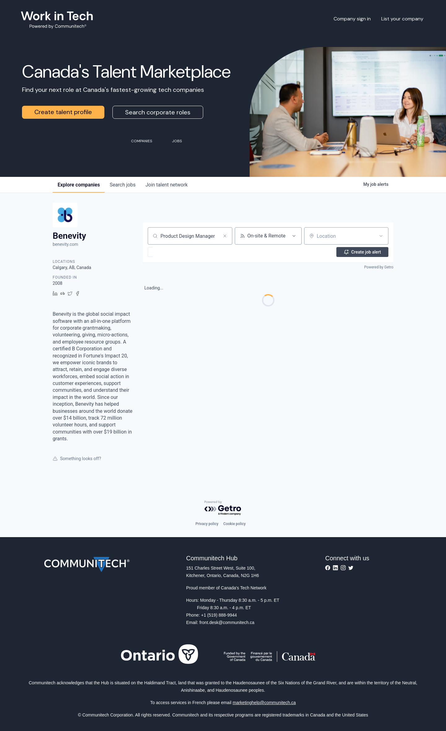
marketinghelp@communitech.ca (264, 702)
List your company (402, 18)
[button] (168, 252)
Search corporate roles (157, 112)
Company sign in (352, 18)
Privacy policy (206, 524)
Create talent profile (63, 112)
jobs (122, 185)
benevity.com (65, 244)
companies (79, 185)
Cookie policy (234, 524)
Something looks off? (77, 458)
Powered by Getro (378, 267)
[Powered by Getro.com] (223, 508)
